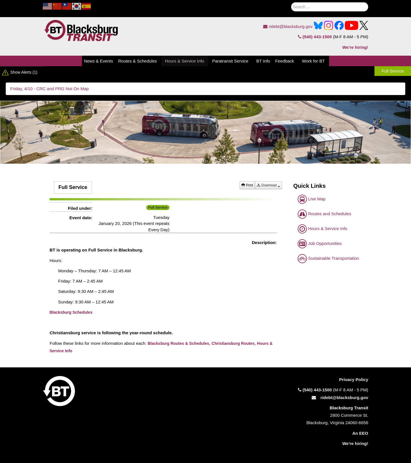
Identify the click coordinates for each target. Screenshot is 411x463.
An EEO (360, 433)
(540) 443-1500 (315, 36)
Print (247, 185)
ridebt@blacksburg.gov (288, 26)
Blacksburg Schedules (71, 312)
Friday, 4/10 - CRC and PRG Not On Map (49, 88)
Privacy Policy (353, 379)
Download (268, 185)
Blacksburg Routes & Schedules (178, 343)
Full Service (393, 71)
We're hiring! (355, 47)
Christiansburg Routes (233, 343)
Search (284, 5)
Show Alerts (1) (23, 72)
